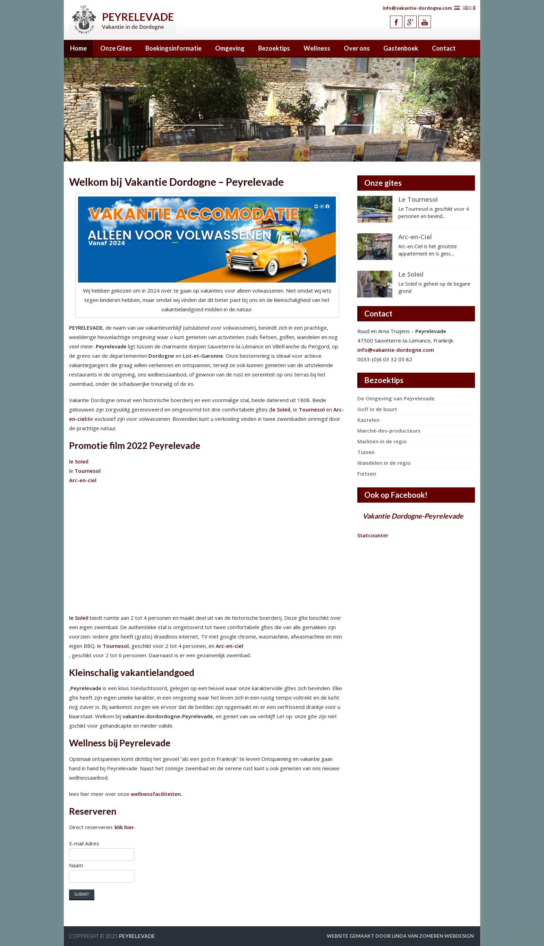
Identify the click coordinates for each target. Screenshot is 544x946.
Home (78, 48)
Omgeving (230, 48)
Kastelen (368, 419)
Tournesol (312, 409)
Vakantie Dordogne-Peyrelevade (413, 516)
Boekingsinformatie (173, 48)
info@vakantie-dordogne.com (417, 8)
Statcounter (372, 535)
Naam (76, 865)
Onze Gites (116, 48)
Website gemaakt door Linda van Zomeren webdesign (400, 936)
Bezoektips (274, 48)
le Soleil (280, 409)
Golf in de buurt (377, 409)
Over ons (357, 48)
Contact (444, 48)
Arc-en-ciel (82, 480)
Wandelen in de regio (384, 462)
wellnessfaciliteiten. (155, 793)
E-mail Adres (84, 843)
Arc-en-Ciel (415, 237)
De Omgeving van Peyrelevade (396, 398)
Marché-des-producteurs (388, 430)
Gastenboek (400, 48)
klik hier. (124, 827)
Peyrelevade (137, 936)
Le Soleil (411, 274)
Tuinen (366, 452)
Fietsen (366, 473)
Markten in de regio (382, 441)
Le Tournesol (418, 199)
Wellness (317, 48)
